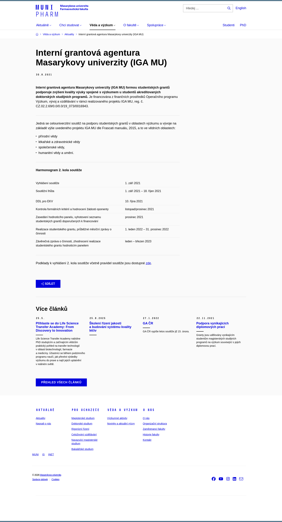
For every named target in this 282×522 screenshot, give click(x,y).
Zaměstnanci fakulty (154, 429)
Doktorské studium (81, 423)
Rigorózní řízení (80, 429)
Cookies (55, 479)
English (241, 8)
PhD (243, 25)
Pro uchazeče (85, 410)
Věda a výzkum (122, 410)
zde (148, 263)
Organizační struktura (155, 423)
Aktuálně (45, 410)
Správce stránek (40, 479)
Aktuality (40, 418)
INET (51, 454)
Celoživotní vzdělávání (84, 434)
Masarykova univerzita (50, 475)
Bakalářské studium (82, 449)
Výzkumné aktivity (117, 418)
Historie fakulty (151, 434)
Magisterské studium (82, 418)
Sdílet (48, 283)
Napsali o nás (43, 423)
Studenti (229, 25)
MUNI (35, 454)
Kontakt (147, 439)
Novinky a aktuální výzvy (121, 423)
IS (43, 454)
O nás (148, 410)
